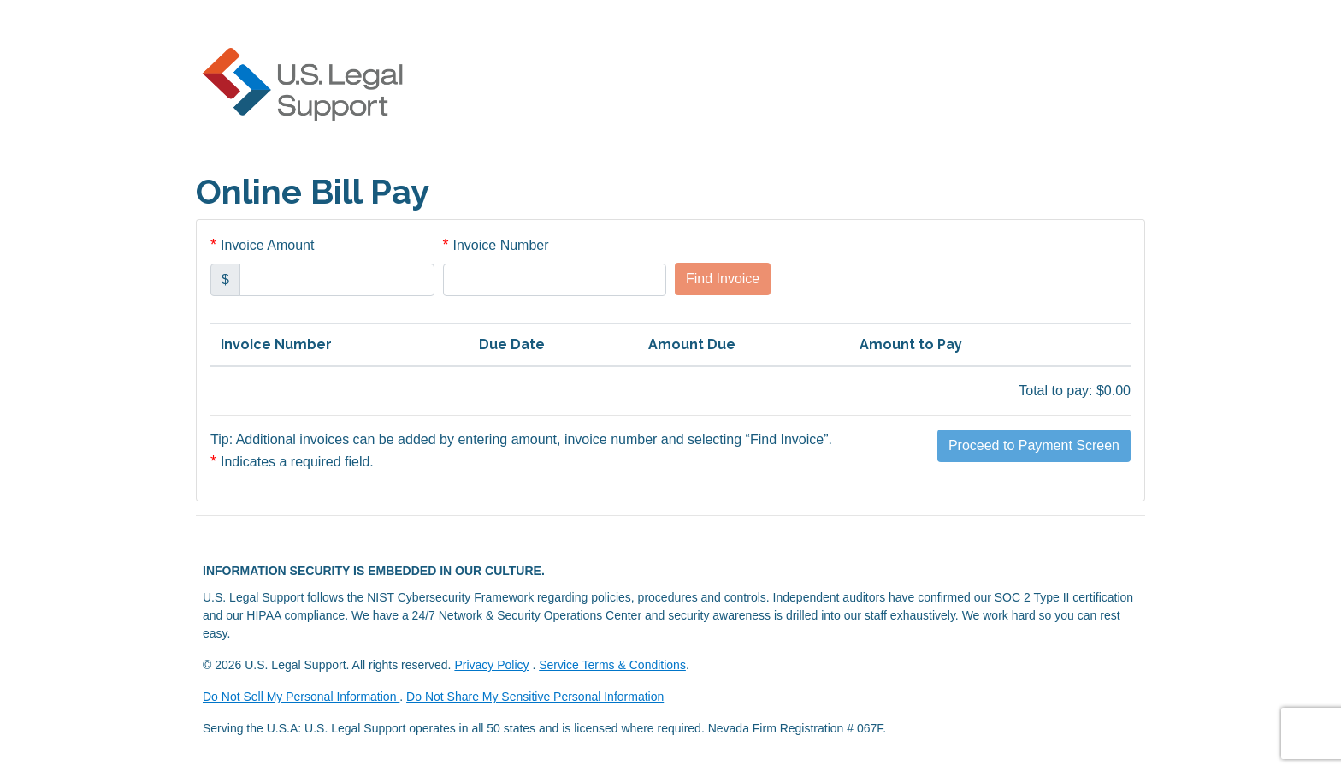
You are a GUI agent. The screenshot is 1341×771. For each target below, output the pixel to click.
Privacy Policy (491, 665)
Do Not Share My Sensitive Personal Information (535, 696)
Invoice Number (501, 245)
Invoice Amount (267, 245)
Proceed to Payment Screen (1033, 445)
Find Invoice (722, 278)
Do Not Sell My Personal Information (301, 696)
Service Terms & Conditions (612, 665)
